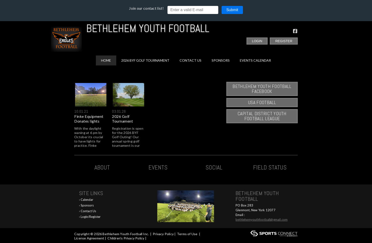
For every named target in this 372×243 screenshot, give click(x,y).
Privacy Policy (163, 234)
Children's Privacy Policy (125, 238)
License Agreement (89, 238)
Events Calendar (255, 60)
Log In (153, 238)
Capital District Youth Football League (262, 116)
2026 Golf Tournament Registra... (122, 119)
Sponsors (221, 60)
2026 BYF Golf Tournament (145, 60)
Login (257, 41)
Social (213, 167)
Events (158, 167)
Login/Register (91, 217)
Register (283, 41)
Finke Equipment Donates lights (88, 118)
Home (106, 60)
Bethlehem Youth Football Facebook (261, 88)
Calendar (87, 200)
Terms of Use (187, 234)
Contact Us (190, 60)
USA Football (262, 102)
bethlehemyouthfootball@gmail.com (262, 219)
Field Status (270, 167)
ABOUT (102, 167)
